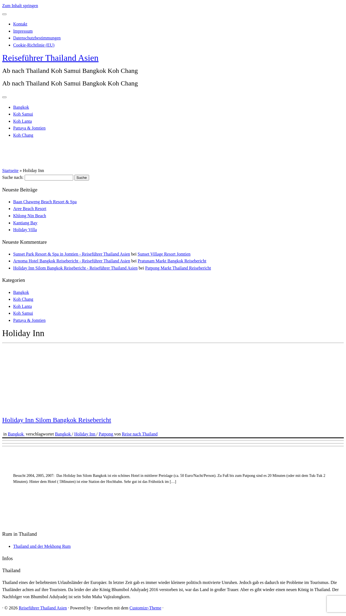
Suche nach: (13, 177)
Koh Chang (23, 135)
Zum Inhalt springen (20, 5)
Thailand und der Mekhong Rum (42, 546)
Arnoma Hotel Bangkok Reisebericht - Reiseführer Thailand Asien (71, 261)
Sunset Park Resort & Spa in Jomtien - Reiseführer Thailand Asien (71, 254)
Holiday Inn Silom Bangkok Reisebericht (56, 419)
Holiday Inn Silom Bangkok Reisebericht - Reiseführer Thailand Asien (75, 268)
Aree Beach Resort (29, 208)
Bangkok (21, 107)
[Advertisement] (166, 487)
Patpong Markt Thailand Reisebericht (178, 268)
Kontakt (20, 24)
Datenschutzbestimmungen (37, 38)
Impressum (23, 31)
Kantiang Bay (25, 222)
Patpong (106, 434)
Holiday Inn (85, 434)
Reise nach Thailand (139, 434)
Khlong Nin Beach (29, 215)
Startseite (10, 170)
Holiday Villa (25, 229)
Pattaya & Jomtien (29, 128)
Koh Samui (23, 114)
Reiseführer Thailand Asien (50, 58)
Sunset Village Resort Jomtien (164, 254)
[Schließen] (4, 14)
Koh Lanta (22, 121)
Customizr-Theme (145, 608)
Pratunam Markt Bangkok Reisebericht (172, 261)
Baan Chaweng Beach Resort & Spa (45, 201)
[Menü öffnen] (4, 97)
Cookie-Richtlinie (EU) (34, 45)
